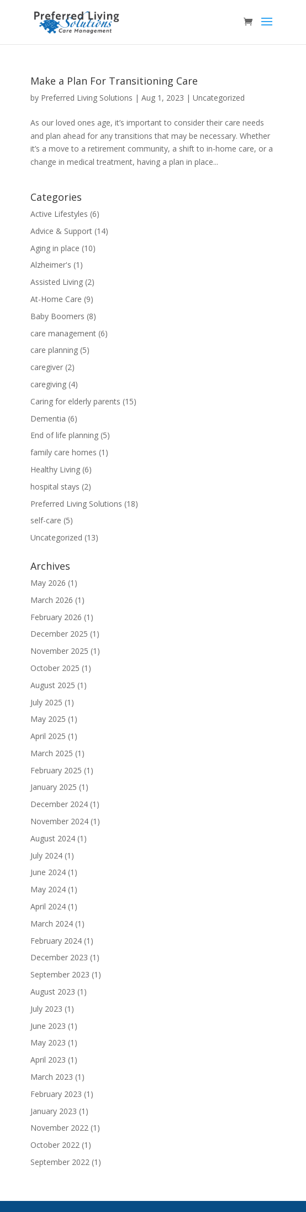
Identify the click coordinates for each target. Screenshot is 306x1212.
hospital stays (55, 486)
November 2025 (59, 651)
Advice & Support (61, 231)
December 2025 (59, 633)
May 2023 (48, 1042)
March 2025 (51, 753)
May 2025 (48, 719)
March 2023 (51, 1076)
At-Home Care (56, 299)
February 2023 (56, 1094)
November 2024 (59, 821)
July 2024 (46, 855)
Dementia (48, 418)
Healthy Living (55, 469)
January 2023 (53, 1111)
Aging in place (55, 248)
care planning (54, 350)
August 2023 (52, 991)
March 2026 (51, 600)
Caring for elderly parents (75, 401)
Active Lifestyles (59, 214)
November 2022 (59, 1127)
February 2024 (56, 940)
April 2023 (48, 1059)
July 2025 (46, 702)
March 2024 (51, 923)
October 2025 (55, 668)
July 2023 (46, 1008)
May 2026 (48, 583)
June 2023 (48, 1026)
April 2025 (48, 736)
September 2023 (59, 974)
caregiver (46, 367)
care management (63, 333)
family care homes (63, 452)
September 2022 (59, 1162)
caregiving (48, 384)
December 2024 (59, 804)
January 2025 (53, 787)
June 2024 (48, 872)
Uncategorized (219, 97)
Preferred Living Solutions (87, 97)
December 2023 (59, 957)
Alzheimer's (50, 264)
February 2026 (56, 617)
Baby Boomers (57, 316)
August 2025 (52, 685)
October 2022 (55, 1145)
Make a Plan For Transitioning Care (114, 80)
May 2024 (48, 889)
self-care (45, 520)
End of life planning (64, 435)
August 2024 (52, 838)
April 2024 (48, 906)
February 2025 (56, 770)
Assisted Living (56, 282)
